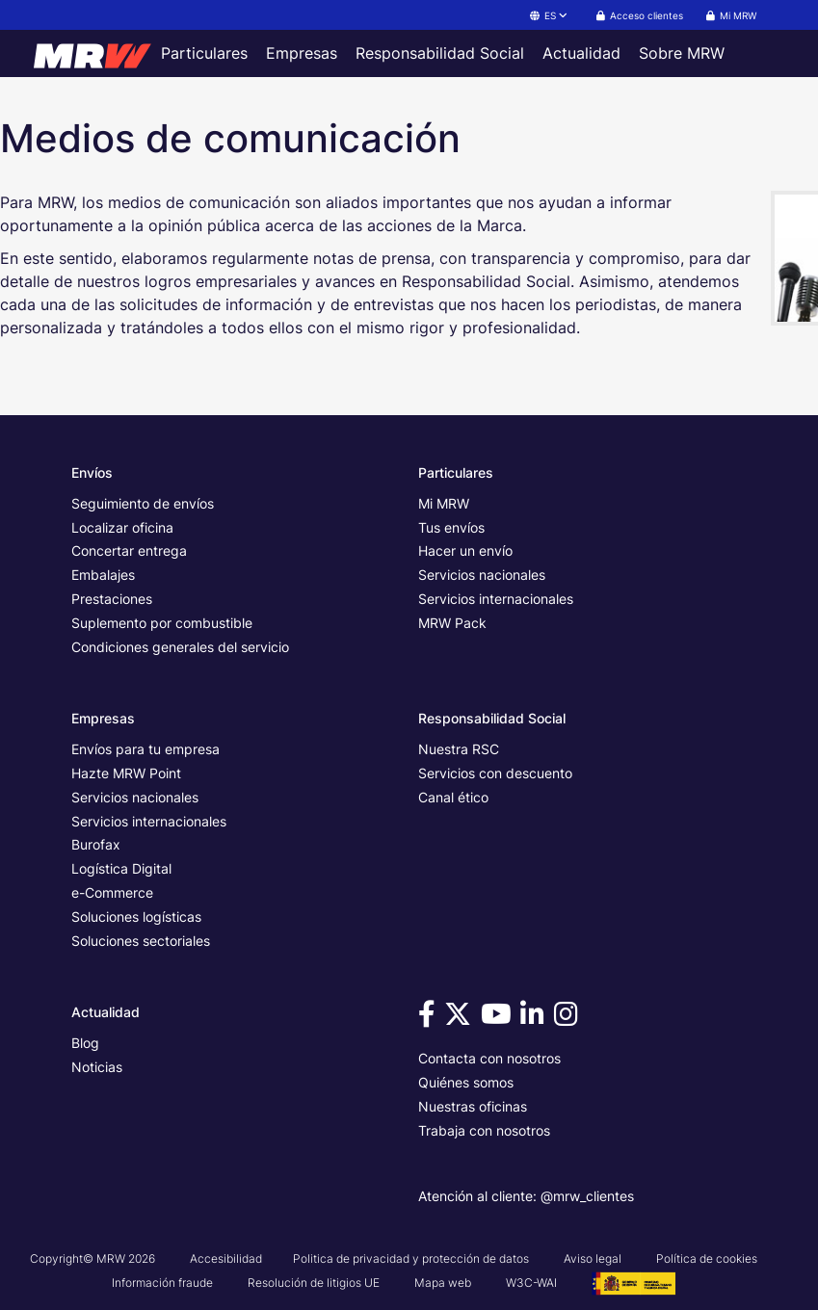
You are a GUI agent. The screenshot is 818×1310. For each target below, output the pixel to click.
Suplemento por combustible (161, 623)
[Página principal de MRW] (87, 53)
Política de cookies (706, 1258)
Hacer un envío (465, 550)
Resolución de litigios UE (314, 1282)
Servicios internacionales (495, 598)
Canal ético (453, 797)
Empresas (301, 53)
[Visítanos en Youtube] (499, 1018)
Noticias (96, 1067)
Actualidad (581, 53)
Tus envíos (451, 527)
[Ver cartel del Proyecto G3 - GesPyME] (633, 1282)
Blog (85, 1043)
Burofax (95, 844)
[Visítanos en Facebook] (429, 1018)
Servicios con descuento (495, 773)
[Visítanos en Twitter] (460, 1018)
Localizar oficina (122, 527)
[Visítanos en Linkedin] (535, 1018)
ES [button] (549, 15)
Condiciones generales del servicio (180, 647)
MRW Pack (452, 623)
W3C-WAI (531, 1282)
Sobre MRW (682, 53)
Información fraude (162, 1282)
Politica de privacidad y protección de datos (411, 1258)
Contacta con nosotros (489, 1058)
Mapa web (442, 1282)
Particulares (204, 53)
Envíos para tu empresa (145, 749)
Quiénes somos (466, 1082)
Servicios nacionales (481, 574)
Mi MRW (443, 503)
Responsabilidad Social (440, 53)
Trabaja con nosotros (484, 1130)
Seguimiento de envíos (142, 503)
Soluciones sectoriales (140, 940)
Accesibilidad (226, 1258)
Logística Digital (121, 868)
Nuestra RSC (458, 749)
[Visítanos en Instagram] (569, 1018)
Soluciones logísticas (136, 916)
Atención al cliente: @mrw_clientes (526, 1196)
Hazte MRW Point (126, 773)
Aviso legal (592, 1258)
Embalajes (103, 574)
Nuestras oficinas (472, 1106)
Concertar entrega (129, 550)
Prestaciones (111, 598)
